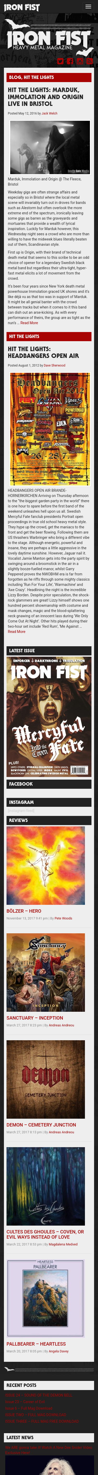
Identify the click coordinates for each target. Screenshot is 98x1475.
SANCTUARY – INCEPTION (35, 1018)
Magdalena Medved (63, 1244)
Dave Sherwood (54, 365)
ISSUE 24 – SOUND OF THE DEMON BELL (38, 1395)
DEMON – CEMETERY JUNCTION (41, 1125)
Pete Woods (63, 918)
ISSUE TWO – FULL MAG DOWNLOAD (35, 1415)
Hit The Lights (39, 78)
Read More (29, 323)
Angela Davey (59, 1351)
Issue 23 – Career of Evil (25, 1402)
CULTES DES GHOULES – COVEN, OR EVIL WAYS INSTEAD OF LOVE (45, 1234)
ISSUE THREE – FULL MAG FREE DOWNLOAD (42, 1421)
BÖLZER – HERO (24, 911)
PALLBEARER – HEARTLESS (36, 1344)
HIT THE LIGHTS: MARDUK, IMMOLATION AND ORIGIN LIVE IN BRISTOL (45, 98)
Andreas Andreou (61, 1025)
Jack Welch (49, 113)
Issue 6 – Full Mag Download (28, 1408)
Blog (15, 78)
